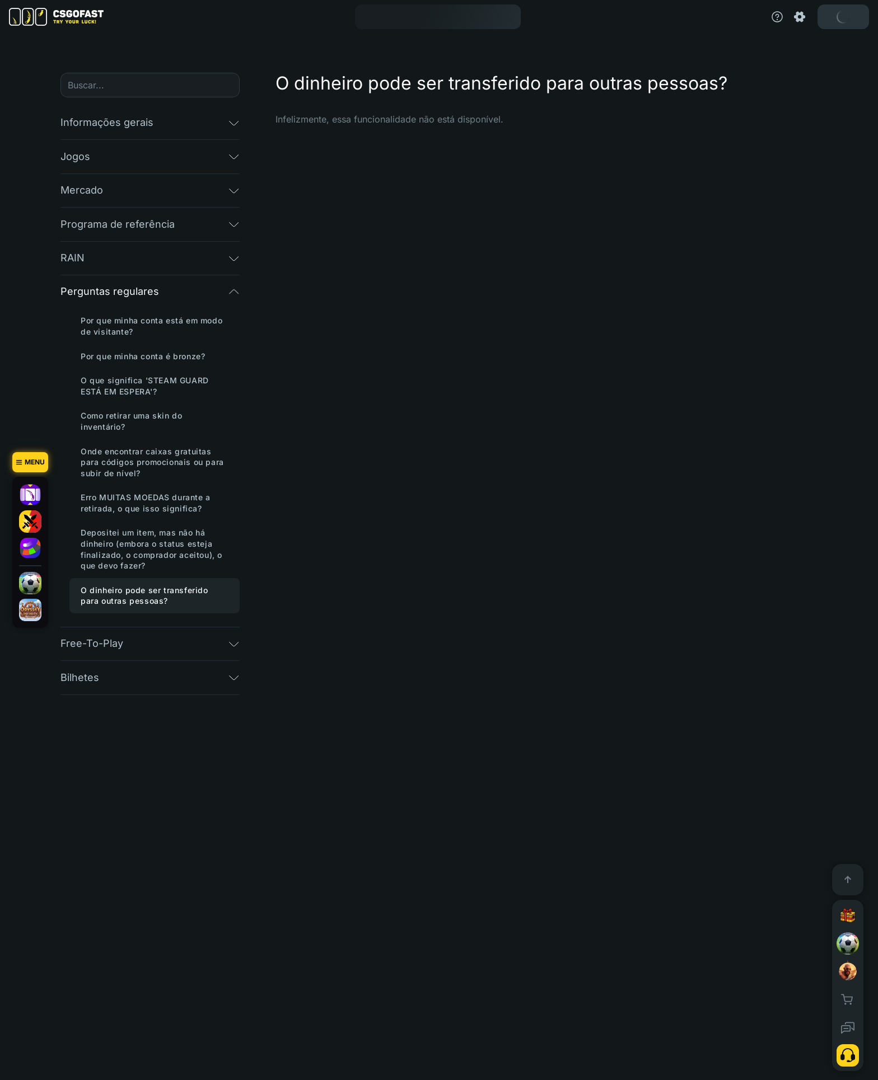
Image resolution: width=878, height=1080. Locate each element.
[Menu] (30, 462)
